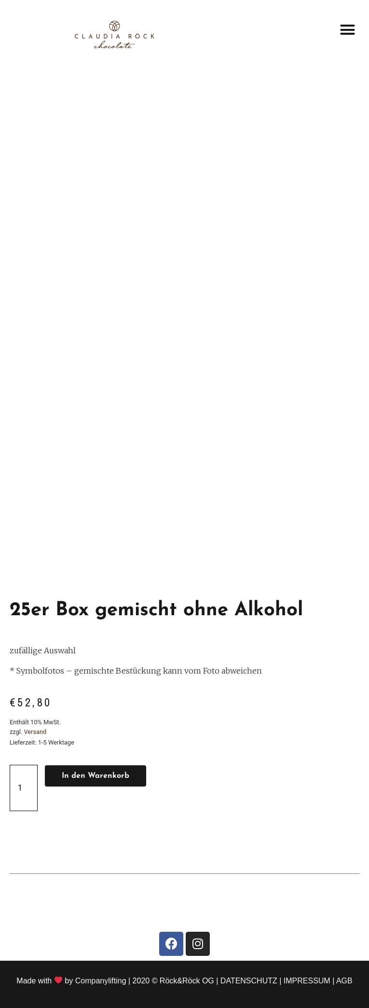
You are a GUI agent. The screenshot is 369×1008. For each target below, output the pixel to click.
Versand (35, 731)
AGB (344, 981)
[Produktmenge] (24, 788)
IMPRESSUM (307, 981)
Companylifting (100, 981)
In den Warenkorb (95, 776)
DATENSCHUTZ (248, 981)
